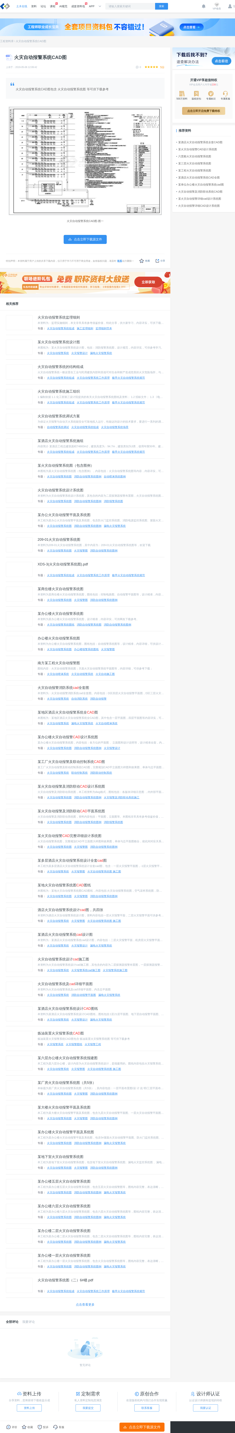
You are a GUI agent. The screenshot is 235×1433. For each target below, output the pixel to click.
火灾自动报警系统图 (59, 476)
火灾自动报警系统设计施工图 (63, 959)
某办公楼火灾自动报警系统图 (60, 614)
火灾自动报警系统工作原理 (93, 377)
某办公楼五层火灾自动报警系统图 (64, 1181)
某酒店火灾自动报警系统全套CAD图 (199, 142)
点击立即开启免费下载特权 (203, 110)
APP (91, 6)
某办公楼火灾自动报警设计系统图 (68, 737)
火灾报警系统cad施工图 (85, 970)
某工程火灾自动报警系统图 (193, 170)
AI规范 (63, 6)
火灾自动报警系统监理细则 (59, 317)
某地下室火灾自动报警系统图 (60, 1157)
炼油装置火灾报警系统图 (61, 1033)
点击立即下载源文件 (142, 1427)
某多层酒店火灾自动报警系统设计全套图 (72, 860)
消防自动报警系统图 (89, 624)
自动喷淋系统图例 (115, 476)
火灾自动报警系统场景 (114, 427)
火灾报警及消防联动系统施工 (121, 797)
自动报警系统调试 (58, 427)
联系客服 (146, 1407)
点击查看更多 (85, 1304)
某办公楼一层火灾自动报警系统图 (64, 1255)
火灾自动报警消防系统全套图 (63, 688)
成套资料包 (78, 5)
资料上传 (29, 1407)
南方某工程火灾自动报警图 (59, 663)
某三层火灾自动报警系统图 (193, 163)
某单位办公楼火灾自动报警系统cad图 (200, 184)
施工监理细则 (85, 328)
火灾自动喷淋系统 (58, 674)
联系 (119, 261)
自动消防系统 (79, 698)
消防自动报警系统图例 (87, 476)
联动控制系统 (79, 772)
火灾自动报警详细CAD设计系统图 (198, 205)
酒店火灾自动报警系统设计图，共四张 (70, 910)
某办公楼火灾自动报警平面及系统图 (66, 1132)
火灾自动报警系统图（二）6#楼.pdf (65, 1280)
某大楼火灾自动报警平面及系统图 (64, 1107)
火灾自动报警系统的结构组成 (60, 367)
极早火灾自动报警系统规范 (128, 377)
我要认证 (205, 1407)
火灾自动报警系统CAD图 (31, 41)
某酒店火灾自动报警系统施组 (60, 441)
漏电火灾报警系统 (101, 353)
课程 (52, 5)
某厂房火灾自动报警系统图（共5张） (67, 1083)
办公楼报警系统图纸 (86, 649)
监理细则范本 (104, 328)
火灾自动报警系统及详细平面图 (65, 984)
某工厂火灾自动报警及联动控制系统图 (71, 762)
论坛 (43, 6)
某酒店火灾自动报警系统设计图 (65, 935)
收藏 (144, 261)
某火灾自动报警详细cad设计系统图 (198, 198)
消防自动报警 (98, 698)
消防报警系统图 (113, 501)
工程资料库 (7, 41)
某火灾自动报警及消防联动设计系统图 (71, 786)
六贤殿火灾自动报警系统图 (193, 156)
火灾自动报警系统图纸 (60, 624)
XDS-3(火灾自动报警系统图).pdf (63, 564)
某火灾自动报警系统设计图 (59, 342)
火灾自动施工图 (105, 674)
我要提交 (88, 1407)
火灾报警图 (81, 550)
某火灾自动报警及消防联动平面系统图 (71, 811)
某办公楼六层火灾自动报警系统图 (64, 1206)
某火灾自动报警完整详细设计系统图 (69, 836)
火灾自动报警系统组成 (60, 328)
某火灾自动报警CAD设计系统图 (196, 149)
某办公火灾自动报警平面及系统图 (64, 515)
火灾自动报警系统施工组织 (59, 391)
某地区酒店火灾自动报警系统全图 (68, 712)
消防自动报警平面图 (83, 994)
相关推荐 (12, 303)
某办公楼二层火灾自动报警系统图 (64, 1231)
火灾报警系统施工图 (115, 970)
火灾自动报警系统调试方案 (59, 416)
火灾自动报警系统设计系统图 (60, 490)
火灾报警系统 (55, 1044)
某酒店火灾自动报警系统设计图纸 (68, 1009)
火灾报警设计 (79, 353)
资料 (34, 6)
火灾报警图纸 (74, 1044)
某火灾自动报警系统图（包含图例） (66, 465)
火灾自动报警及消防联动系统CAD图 (199, 191)
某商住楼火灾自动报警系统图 (60, 589)
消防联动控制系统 (101, 772)
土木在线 (21, 6)
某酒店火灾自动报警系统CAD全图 (198, 177)
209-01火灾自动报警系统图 (59, 540)
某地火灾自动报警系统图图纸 (64, 885)
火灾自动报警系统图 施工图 (104, 871)
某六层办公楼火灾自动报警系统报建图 (68, 1058)
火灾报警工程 (93, 1044)
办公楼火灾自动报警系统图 (59, 638)
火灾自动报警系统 (58, 353)
